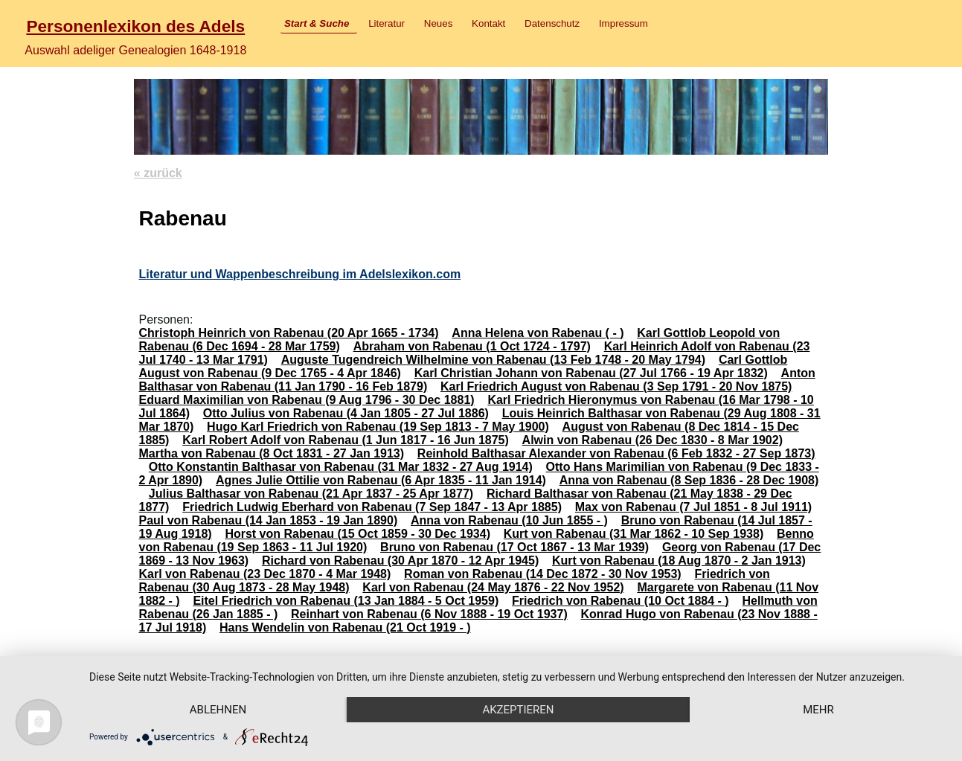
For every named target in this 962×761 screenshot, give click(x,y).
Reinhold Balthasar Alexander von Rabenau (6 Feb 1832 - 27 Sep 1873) (616, 453)
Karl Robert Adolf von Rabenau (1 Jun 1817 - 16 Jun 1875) (345, 440)
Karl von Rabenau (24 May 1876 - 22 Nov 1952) (492, 587)
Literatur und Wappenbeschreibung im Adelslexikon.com (299, 274)
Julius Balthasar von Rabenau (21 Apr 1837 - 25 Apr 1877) (311, 493)
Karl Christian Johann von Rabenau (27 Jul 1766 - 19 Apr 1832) (591, 373)
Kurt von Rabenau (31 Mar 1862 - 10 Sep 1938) (633, 533)
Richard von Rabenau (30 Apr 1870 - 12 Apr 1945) (400, 560)
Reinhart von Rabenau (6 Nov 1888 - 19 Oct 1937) (429, 614)
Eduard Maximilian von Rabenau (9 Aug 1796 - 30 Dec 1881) (306, 400)
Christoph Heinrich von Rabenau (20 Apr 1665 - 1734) (288, 333)
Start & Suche (316, 23)
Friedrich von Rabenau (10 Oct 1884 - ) (620, 600)
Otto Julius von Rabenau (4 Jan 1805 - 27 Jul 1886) (346, 413)
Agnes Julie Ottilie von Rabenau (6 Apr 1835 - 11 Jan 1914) (381, 480)
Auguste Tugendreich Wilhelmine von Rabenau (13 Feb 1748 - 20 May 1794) (493, 359)
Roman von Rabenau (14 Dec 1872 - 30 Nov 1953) (543, 574)
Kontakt (488, 23)
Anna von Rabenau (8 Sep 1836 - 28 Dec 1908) (689, 480)
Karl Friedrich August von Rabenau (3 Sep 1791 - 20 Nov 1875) (616, 386)
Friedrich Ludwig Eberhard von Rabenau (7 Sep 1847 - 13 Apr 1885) (372, 507)
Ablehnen (218, 709)
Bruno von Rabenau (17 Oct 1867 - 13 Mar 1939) (514, 547)
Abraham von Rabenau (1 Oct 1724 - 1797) (472, 346)
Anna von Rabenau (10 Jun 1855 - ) (509, 520)
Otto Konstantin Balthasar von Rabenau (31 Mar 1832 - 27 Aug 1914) (341, 466)
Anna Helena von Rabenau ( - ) (537, 333)
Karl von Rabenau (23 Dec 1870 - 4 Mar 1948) (264, 574)
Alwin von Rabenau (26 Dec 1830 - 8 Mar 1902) (652, 440)
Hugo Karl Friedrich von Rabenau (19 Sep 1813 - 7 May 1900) (378, 426)
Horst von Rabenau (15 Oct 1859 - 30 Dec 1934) (357, 533)
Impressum (623, 23)
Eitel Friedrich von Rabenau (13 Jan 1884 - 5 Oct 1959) (345, 600)
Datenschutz (552, 23)
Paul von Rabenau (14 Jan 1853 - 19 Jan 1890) (267, 520)
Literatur (386, 23)
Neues (438, 23)
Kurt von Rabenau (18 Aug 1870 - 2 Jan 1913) (679, 560)
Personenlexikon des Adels (135, 26)
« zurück (158, 173)
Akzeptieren (518, 709)
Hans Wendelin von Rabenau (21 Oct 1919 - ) (345, 627)
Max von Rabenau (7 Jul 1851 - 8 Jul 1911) (693, 507)
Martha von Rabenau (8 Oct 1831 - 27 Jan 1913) (271, 453)
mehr (818, 709)
